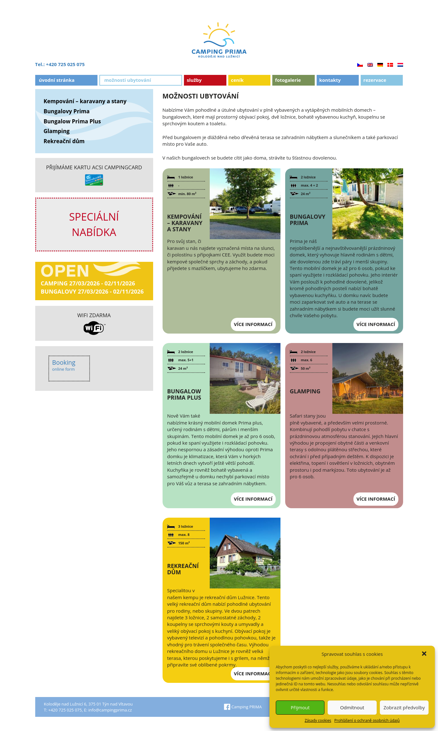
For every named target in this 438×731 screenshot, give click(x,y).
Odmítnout (352, 707)
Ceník (237, 80)
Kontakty (330, 80)
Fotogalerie (288, 80)
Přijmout (300, 707)
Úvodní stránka (57, 80)
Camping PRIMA (243, 707)
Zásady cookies (318, 720)
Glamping (57, 131)
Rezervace (374, 80)
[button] (425, 654)
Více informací (253, 324)
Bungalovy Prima (67, 111)
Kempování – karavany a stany (85, 101)
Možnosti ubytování (127, 80)
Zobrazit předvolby (404, 707)
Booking (63, 365)
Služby (194, 80)
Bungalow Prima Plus (72, 121)
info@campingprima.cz (110, 710)
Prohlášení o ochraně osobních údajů (367, 720)
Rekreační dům (64, 141)
